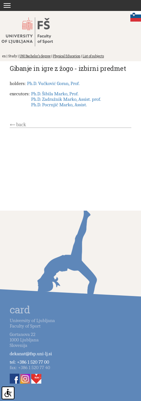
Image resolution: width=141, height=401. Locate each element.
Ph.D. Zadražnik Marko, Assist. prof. (66, 99)
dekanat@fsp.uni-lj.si (31, 354)
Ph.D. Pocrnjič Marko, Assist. (59, 105)
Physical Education (66, 56)
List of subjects (93, 56)
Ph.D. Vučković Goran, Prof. (53, 83)
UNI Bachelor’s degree (35, 56)
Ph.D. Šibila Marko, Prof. (54, 94)
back (21, 125)
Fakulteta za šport (33, 31)
